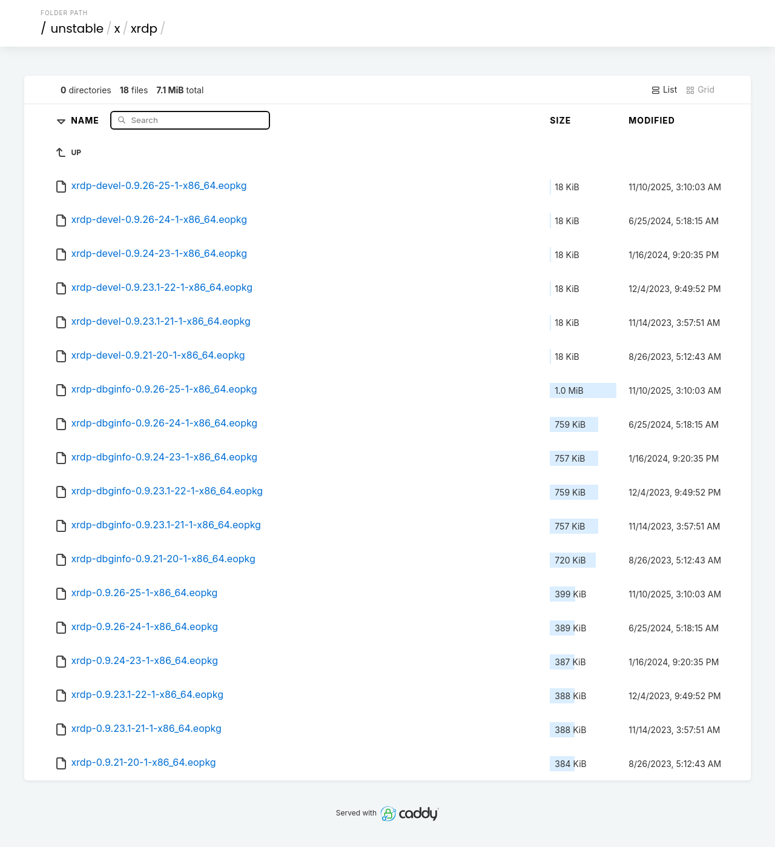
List (664, 89)
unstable (77, 28)
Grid (699, 89)
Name (86, 120)
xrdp (144, 28)
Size (560, 120)
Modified (651, 120)
